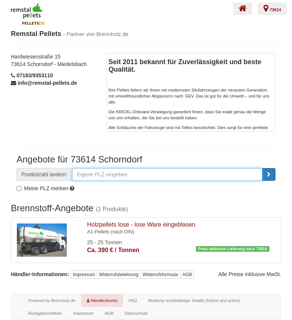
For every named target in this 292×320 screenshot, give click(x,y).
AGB (187, 274)
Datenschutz (136, 313)
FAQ (133, 300)
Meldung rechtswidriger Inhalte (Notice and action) (194, 300)
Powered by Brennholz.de (51, 300)
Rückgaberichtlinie (45, 313)
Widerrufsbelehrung (118, 274)
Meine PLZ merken (42, 188)
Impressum (84, 274)
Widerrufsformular (160, 274)
